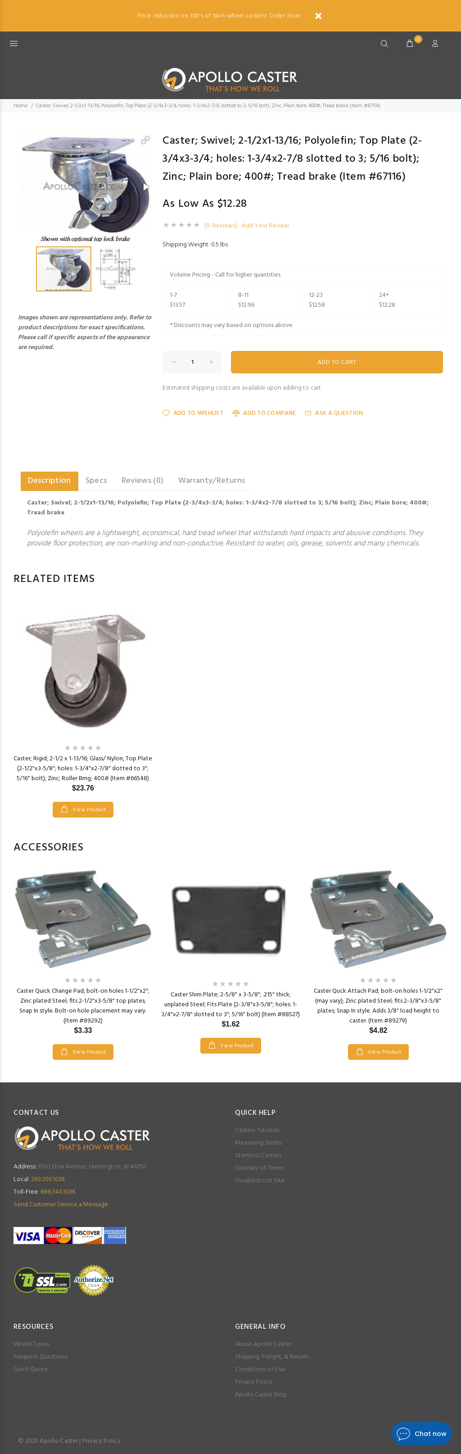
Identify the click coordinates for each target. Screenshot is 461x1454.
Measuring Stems (258, 1143)
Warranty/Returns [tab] (211, 480)
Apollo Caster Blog (260, 1395)
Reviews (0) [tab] (143, 480)
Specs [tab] (96, 480)
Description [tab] (49, 480)
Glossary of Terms (259, 1168)
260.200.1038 (39, 1179)
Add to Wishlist (193, 413)
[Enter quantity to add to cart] (192, 362)
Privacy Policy (253, 1382)
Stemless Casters (258, 1155)
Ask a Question (334, 413)
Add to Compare (264, 413)
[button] (145, 140)
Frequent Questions (41, 1357)
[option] (83, 700)
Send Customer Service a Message (61, 1205)
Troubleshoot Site (260, 1181)
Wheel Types (31, 1344)
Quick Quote (31, 1369)
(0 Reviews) (220, 226)
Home (20, 105)
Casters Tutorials (257, 1130)
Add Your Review (265, 226)
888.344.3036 (44, 1192)
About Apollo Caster (263, 1344)
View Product (88, 809)
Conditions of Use (260, 1369)
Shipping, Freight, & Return (271, 1357)
